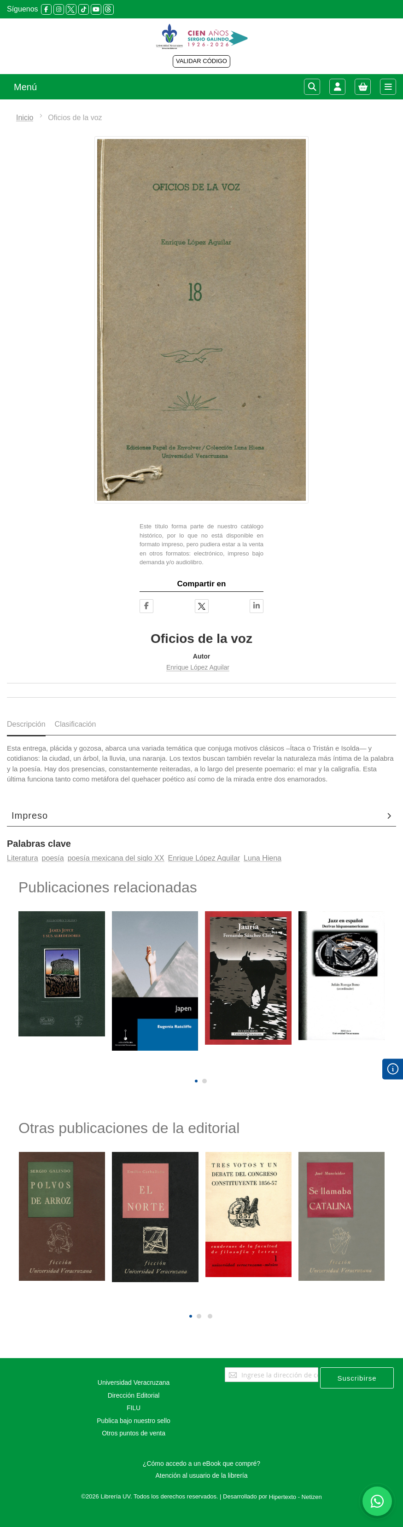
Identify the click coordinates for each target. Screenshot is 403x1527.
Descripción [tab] (26, 724)
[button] (196, 1081)
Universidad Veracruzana (133, 1382)
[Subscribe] (357, 1377)
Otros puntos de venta (133, 1433)
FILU (133, 1407)
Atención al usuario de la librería (201, 1475)
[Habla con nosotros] (377, 1501)
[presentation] (195, 1065)
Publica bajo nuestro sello (133, 1420)
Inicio (24, 117)
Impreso (30, 815)
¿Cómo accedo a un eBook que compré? (201, 1463)
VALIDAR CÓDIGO (201, 61)
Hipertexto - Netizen (295, 1496)
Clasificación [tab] (75, 724)
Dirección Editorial (134, 1395)
